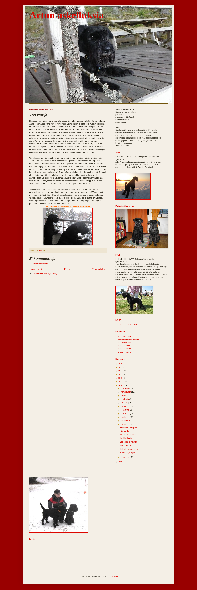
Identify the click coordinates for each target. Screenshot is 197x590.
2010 (120, 385)
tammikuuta (126, 457)
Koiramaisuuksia (124, 336)
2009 (120, 462)
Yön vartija (124, 431)
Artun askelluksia (66, 15)
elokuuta (124, 403)
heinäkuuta (125, 406)
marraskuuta (126, 392)
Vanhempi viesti (98, 269)
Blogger (115, 576)
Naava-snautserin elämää (128, 339)
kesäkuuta (125, 410)
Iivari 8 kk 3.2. (125, 445)
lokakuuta (125, 396)
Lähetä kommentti (40, 264)
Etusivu (67, 269)
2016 (120, 364)
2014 (120, 371)
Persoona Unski (124, 343)
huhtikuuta (125, 417)
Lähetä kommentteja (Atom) (45, 273)
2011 (120, 382)
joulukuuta (125, 388)
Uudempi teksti (36, 269)
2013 (120, 374)
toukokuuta (125, 414)
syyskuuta (125, 399)
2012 (120, 378)
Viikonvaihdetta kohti (128, 435)
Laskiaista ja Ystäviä (128, 442)
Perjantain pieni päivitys (129, 427)
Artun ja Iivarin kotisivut (127, 325)
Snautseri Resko (124, 349)
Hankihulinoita (126, 438)
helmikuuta (125, 424)
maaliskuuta (126, 421)
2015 (120, 367)
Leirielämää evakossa (129, 449)
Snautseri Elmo (124, 346)
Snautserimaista (124, 352)
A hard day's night (127, 453)
